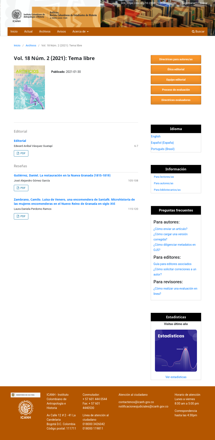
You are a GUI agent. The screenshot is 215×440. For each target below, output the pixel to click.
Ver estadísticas (175, 377)
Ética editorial (176, 69)
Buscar (198, 31)
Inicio (14, 31)
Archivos (44, 31)
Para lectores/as (164, 176)
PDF (22, 153)
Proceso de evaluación (176, 89)
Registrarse (188, 3)
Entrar (204, 3)
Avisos (61, 31)
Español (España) (162, 142)
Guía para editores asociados (172, 264)
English (155, 136)
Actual (28, 31)
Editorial (20, 141)
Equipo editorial (175, 79)
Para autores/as (163, 183)
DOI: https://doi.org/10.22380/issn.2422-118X (149, 3)
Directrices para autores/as (176, 59)
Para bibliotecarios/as (167, 189)
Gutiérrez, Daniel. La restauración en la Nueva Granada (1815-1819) (62, 175)
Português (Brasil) (162, 149)
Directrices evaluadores (175, 100)
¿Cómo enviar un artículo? (170, 229)
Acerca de (79, 31)
